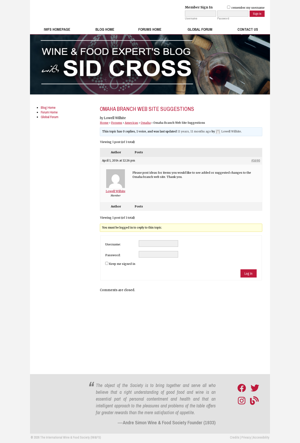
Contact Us (247, 29)
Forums (116, 122)
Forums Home (149, 29)
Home (104, 122)
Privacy (246, 437)
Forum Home (49, 112)
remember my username (246, 7)
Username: (113, 244)
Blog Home (104, 29)
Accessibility (261, 437)
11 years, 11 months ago (194, 131)
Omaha (146, 122)
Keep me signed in (122, 264)
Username (191, 18)
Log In (248, 273)
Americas (131, 122)
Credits (234, 437)
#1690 (255, 160)
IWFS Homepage (57, 29)
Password (223, 18)
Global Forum (200, 29)
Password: (112, 255)
